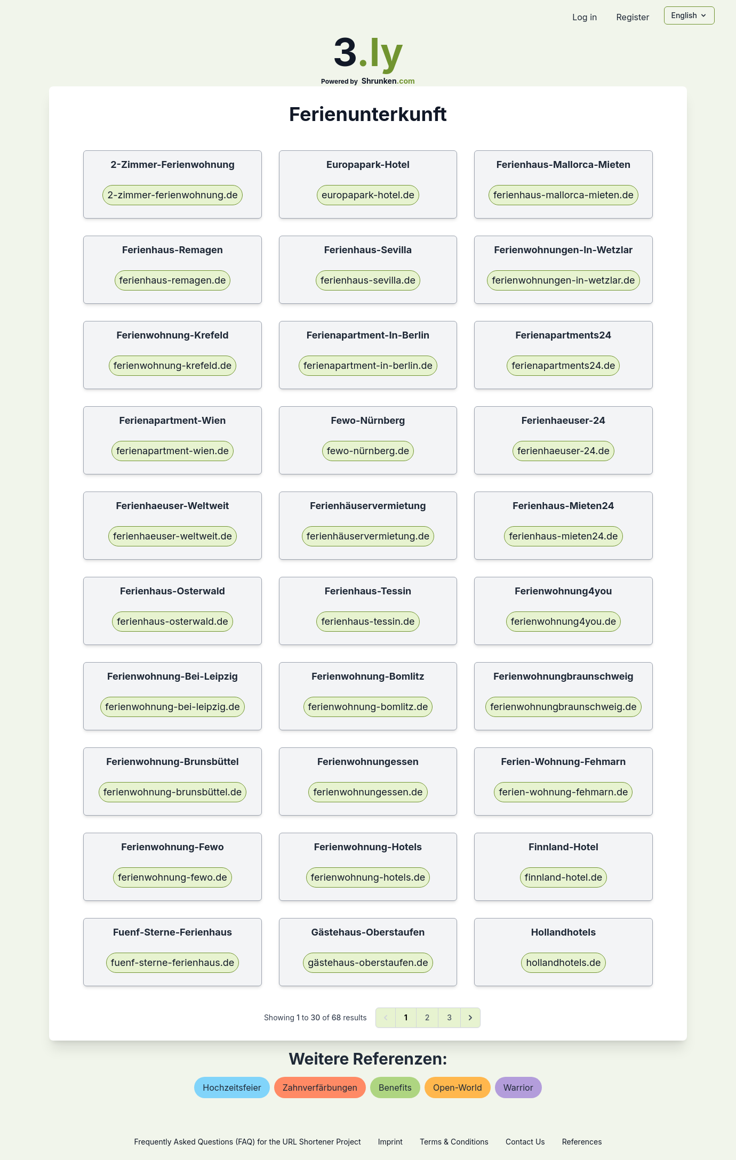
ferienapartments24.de (563, 365)
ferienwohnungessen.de (367, 792)
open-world (457, 1087)
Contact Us (525, 1141)
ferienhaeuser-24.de (563, 450)
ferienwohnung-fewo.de (172, 877)
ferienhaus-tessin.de (367, 621)
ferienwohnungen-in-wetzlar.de (563, 280)
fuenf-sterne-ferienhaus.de (173, 962)
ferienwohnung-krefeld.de (173, 365)
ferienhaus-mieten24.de (563, 536)
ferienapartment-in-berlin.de (368, 365)
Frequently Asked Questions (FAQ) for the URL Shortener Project (247, 1141)
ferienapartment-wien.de (172, 450)
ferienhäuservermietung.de (368, 536)
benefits (395, 1087)
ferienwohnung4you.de (563, 621)
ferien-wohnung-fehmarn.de (563, 792)
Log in (584, 17)
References (582, 1141)
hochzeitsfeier (232, 1087)
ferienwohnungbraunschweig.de (563, 706)
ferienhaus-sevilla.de (368, 280)
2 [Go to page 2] (427, 1017)
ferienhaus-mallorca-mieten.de (563, 194)
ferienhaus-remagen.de (172, 280)
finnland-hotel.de (563, 877)
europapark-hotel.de (368, 194)
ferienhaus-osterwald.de (172, 621)
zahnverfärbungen (320, 1087)
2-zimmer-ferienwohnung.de (172, 194)
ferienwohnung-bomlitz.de (368, 706)
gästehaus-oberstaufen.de (368, 962)
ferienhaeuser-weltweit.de (172, 536)
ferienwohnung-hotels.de (368, 877)
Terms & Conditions (454, 1141)
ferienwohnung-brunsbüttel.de (172, 792)
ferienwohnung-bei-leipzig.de (172, 706)
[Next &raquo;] (470, 1018)
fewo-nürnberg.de (368, 450)
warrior (518, 1087)
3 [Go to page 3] (449, 1017)
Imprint (390, 1141)
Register (632, 17)
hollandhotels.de (563, 962)
